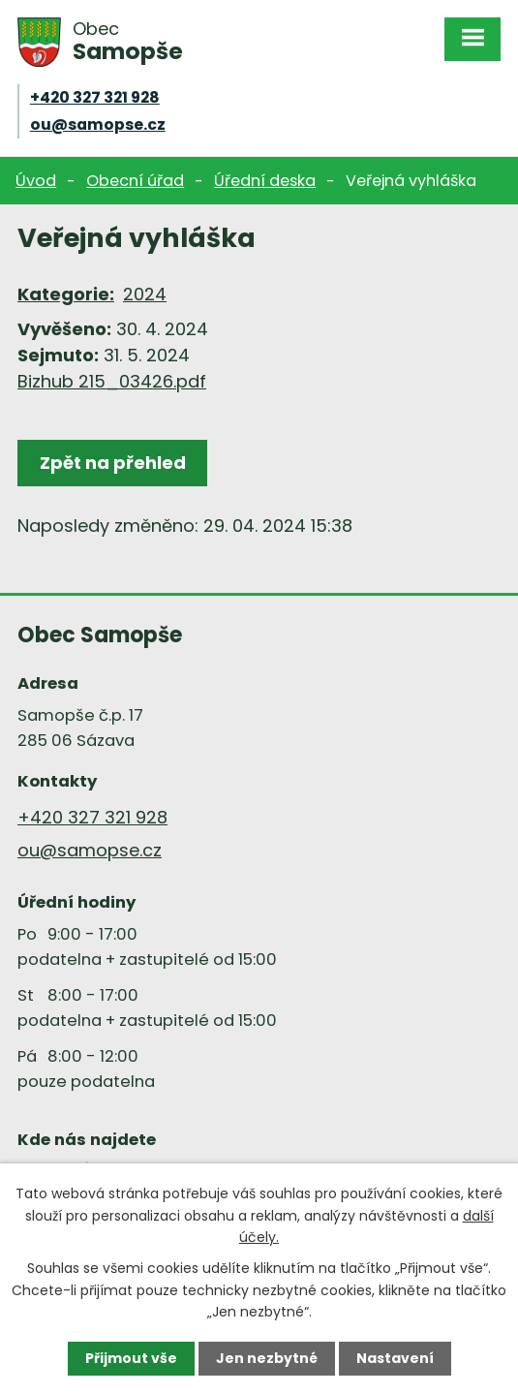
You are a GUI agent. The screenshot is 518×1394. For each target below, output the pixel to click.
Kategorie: (65, 294)
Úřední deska (265, 181)
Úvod (35, 181)
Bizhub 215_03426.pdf (111, 381)
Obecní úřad (135, 181)
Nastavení (395, 1358)
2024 (145, 294)
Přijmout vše (131, 1358)
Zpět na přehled (113, 462)
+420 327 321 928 (95, 97)
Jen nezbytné (267, 1358)
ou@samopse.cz (98, 124)
